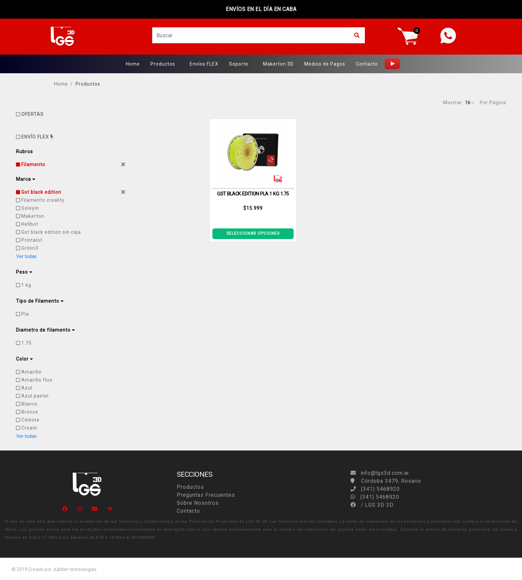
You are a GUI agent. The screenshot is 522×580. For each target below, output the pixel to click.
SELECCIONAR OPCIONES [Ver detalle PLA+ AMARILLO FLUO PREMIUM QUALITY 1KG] (253, 233)
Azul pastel (32, 396)
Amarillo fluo (34, 380)
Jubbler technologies (75, 569)
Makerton (30, 216)
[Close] (123, 164)
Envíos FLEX (204, 64)
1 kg (23, 285)
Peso (24, 272)
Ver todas (26, 256)
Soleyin (27, 208)
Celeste (28, 420)
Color (24, 359)
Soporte (238, 64)
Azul (24, 388)
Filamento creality (40, 200)
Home (133, 64)
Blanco (27, 404)
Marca (25, 179)
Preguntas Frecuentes (206, 495)
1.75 (24, 343)
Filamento (30, 164)
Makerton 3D (278, 64)
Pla (22, 314)
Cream (26, 428)
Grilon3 (27, 248)
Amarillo (29, 372)
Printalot (29, 240)
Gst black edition (38, 192)
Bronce (27, 412)
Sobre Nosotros (198, 503)
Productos (162, 64)
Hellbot (27, 224)
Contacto (367, 64)
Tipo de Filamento (40, 301)
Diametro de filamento (45, 330)
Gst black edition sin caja (48, 232)
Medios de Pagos (324, 64)
